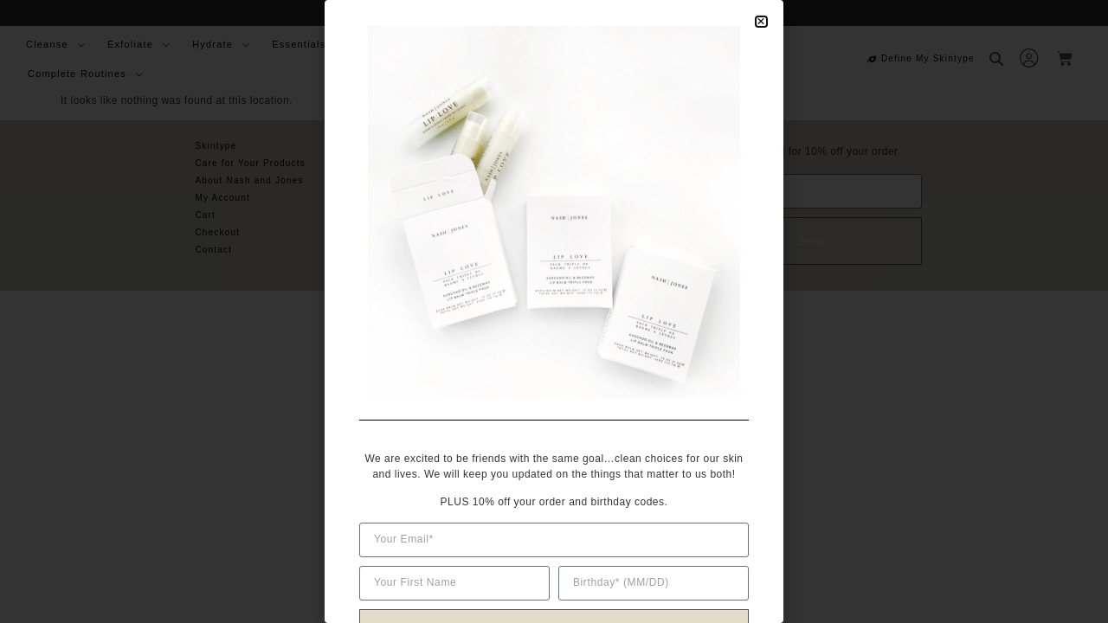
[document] (554, 311)
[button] (761, 21)
